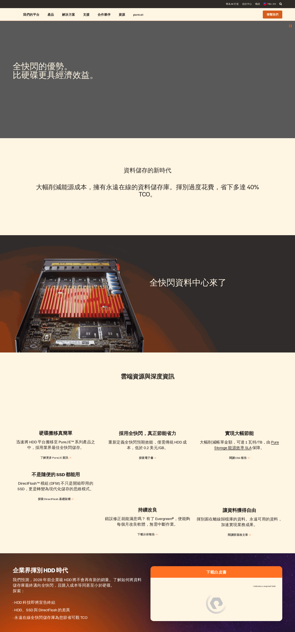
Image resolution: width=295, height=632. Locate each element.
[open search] (280, 4)
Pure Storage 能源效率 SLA (246, 444)
